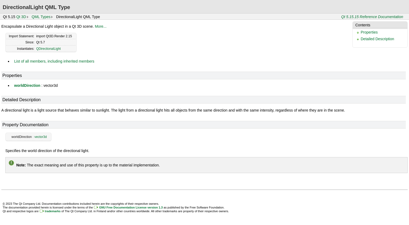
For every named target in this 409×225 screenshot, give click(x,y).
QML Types (41, 17)
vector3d (40, 137)
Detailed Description (377, 39)
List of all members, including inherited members (54, 61)
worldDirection (27, 85)
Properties (369, 32)
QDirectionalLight (48, 49)
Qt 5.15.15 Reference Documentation (372, 17)
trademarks (53, 211)
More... (101, 26)
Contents (362, 25)
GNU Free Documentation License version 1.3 (131, 207)
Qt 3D (21, 17)
